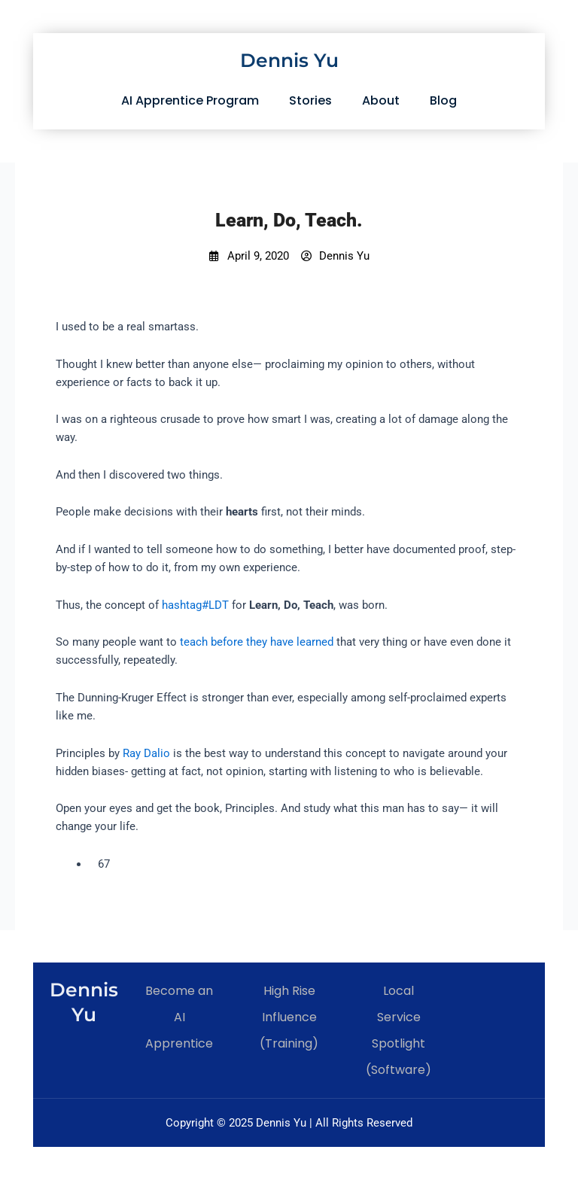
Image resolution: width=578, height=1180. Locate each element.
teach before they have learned (256, 642)
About (381, 100)
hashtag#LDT (195, 605)
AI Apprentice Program (190, 100)
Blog (443, 100)
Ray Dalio (146, 753)
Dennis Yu (289, 60)
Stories (310, 100)
